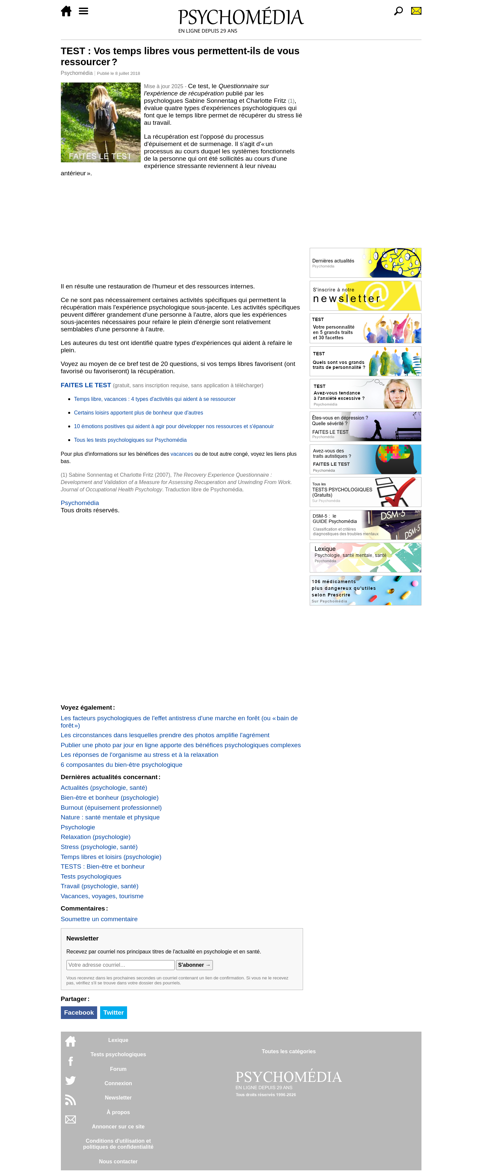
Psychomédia (77, 73)
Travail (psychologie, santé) (100, 886)
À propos (118, 1112)
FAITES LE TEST (86, 385)
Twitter (113, 1012)
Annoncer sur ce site (118, 1126)
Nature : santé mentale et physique (110, 817)
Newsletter (118, 1097)
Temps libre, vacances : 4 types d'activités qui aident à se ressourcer (155, 399)
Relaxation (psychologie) (96, 836)
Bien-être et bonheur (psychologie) (110, 797)
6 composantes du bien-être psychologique (122, 764)
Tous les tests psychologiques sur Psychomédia (130, 440)
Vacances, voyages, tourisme (102, 896)
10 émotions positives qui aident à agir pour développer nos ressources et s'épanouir (174, 426)
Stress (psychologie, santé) (99, 846)
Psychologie (78, 827)
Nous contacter (118, 1161)
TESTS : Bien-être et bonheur (103, 866)
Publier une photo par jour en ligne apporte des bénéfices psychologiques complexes (181, 745)
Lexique (118, 1040)
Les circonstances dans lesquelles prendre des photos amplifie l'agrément (165, 735)
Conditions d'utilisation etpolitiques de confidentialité (118, 1144)
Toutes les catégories (289, 1051)
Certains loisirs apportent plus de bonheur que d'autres (138, 413)
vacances (182, 454)
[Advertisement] (182, 229)
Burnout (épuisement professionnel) (111, 807)
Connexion (118, 1083)
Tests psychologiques (91, 876)
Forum (118, 1069)
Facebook (79, 1012)
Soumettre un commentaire (99, 919)
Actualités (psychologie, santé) (104, 787)
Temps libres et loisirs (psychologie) (111, 856)
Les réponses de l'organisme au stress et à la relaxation (140, 754)
